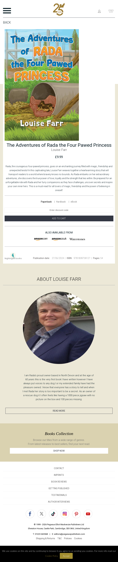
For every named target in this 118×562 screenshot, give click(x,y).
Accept (66, 556)
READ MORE (59, 411)
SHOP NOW (59, 451)
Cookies (78, 538)
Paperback (46, 201)
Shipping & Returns (45, 538)
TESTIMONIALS (59, 495)
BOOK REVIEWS (59, 481)
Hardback (61, 201)
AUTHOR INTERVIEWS (59, 501)
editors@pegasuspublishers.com (69, 534)
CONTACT (59, 468)
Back (7, 22)
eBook (74, 201)
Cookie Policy (51, 556)
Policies (68, 538)
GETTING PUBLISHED (59, 488)
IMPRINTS (59, 475)
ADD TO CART (59, 218)
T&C (59, 538)
